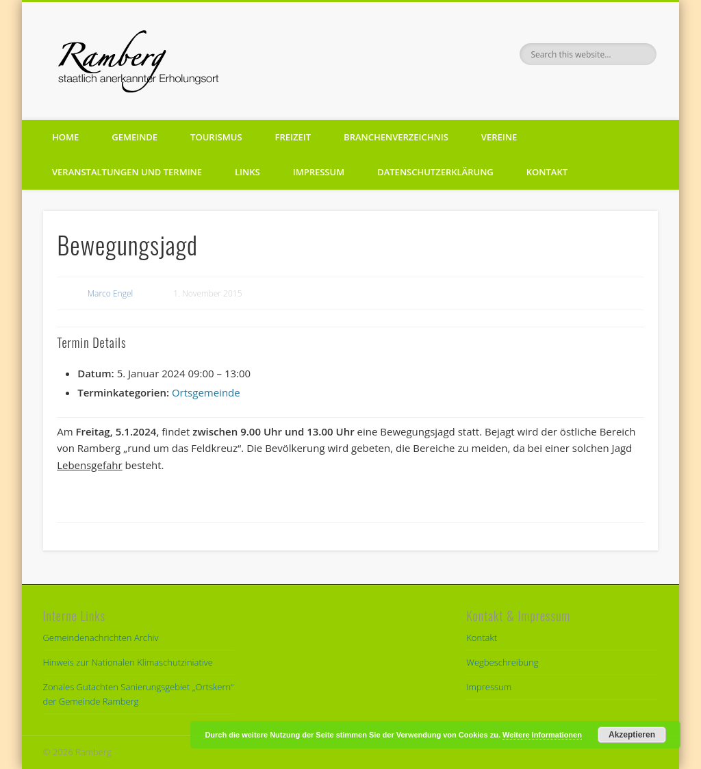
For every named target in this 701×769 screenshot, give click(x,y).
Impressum (318, 172)
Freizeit (293, 137)
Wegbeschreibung (502, 662)
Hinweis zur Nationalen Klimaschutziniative (127, 662)
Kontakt (547, 172)
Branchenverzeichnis (396, 137)
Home (65, 137)
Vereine (499, 137)
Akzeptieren (632, 735)
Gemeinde (134, 137)
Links (247, 172)
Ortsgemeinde (206, 392)
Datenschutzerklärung (435, 172)
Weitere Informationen (542, 735)
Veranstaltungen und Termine (127, 172)
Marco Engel (110, 293)
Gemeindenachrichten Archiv (100, 637)
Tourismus (216, 137)
